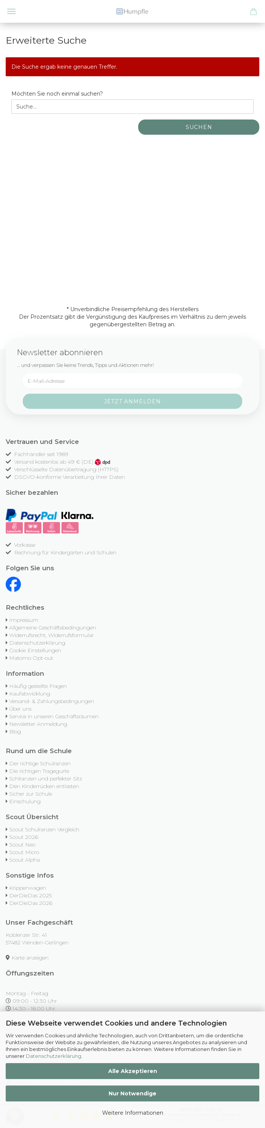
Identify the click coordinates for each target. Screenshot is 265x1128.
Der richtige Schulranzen (40, 763)
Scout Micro (24, 852)
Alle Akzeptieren (132, 1071)
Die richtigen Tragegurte (39, 771)
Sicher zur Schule (30, 793)
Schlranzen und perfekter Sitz (45, 778)
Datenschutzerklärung (53, 1056)
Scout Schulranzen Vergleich (44, 829)
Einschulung (25, 801)
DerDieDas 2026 (30, 903)
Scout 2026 (23, 837)
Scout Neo (22, 844)
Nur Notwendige (132, 1093)
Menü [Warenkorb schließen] (11, 11)
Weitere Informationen (132, 1112)
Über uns (20, 708)
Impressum (23, 620)
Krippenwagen (27, 887)
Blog (15, 731)
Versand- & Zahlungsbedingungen (51, 701)
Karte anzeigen (30, 957)
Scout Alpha (24, 859)
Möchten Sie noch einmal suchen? (57, 93)
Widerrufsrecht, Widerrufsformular (51, 635)
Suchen (199, 127)
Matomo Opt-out (31, 657)
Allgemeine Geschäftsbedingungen (52, 627)
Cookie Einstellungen (35, 650)
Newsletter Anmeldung (38, 724)
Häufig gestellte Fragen (38, 686)
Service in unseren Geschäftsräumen (54, 716)
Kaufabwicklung (29, 693)
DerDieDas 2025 (30, 895)
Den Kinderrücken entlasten (44, 786)
